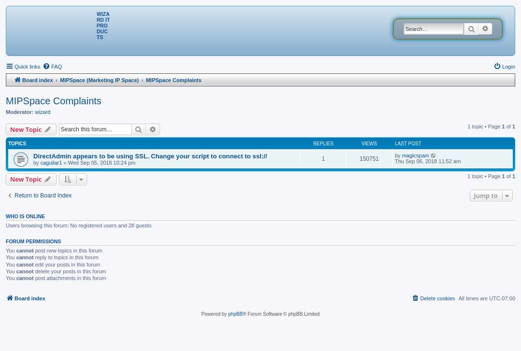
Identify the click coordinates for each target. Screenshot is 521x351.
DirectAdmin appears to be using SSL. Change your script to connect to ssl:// (150, 156)
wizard (43, 112)
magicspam (415, 155)
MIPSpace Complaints (53, 101)
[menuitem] (52, 66)
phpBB (235, 314)
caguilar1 (51, 163)
